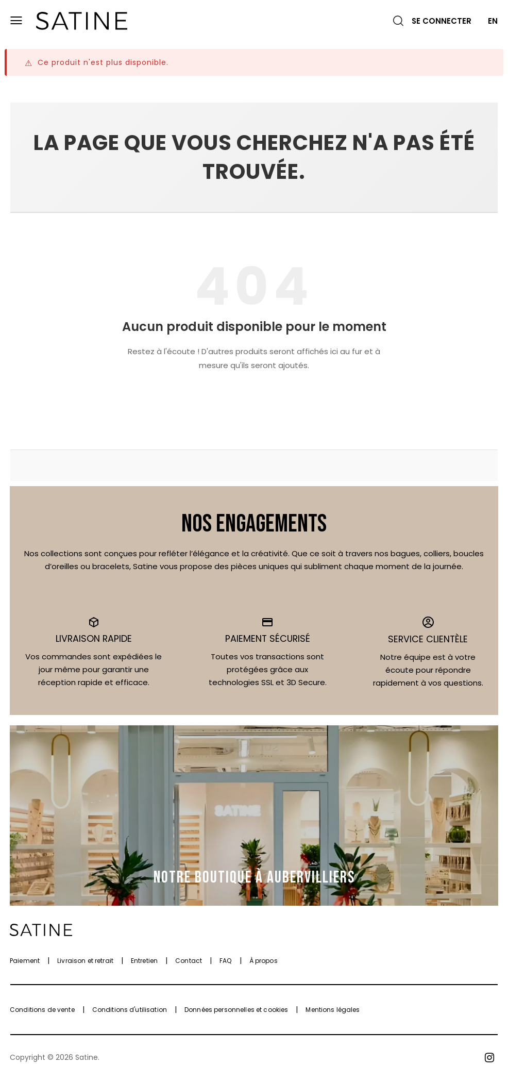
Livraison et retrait (85, 960)
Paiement (25, 960)
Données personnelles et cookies (236, 1009)
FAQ (225, 960)
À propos (263, 960)
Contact (188, 960)
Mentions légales (333, 1009)
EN (493, 20)
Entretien (144, 960)
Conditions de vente (42, 1009)
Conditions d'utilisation (129, 1009)
